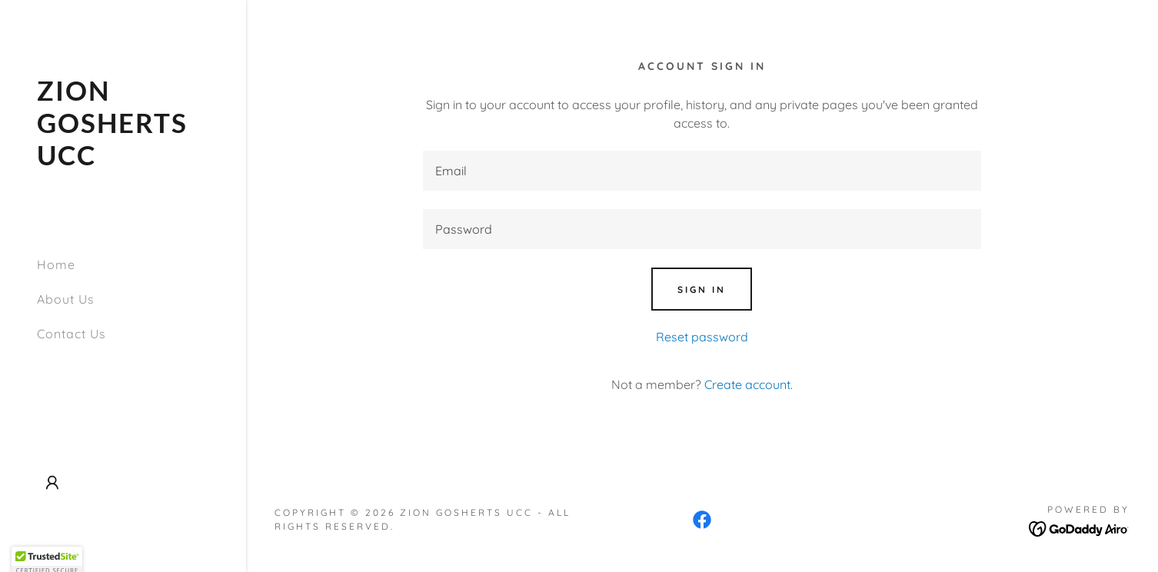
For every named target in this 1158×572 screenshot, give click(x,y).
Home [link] (56, 264)
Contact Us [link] (71, 333)
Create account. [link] (748, 384)
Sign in (701, 289)
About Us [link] (66, 299)
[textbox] (701, 171)
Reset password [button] (702, 336)
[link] (123, 160)
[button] (52, 482)
